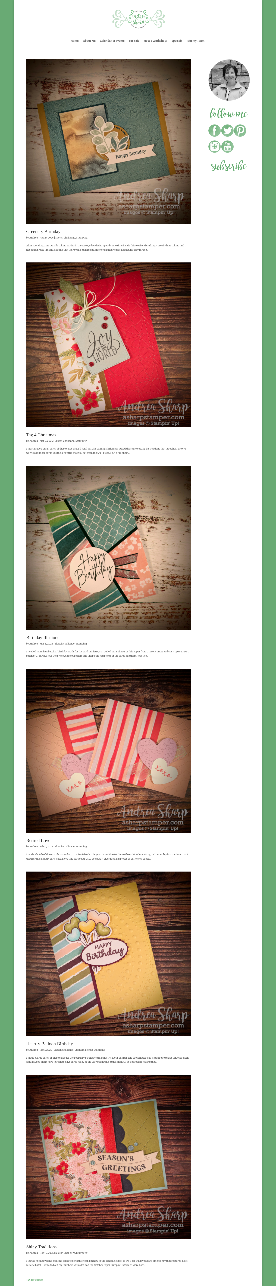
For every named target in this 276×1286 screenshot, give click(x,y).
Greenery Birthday (43, 231)
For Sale (134, 41)
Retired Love (38, 840)
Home (75, 41)
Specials (176, 41)
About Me (89, 41)
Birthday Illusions (42, 637)
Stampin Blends (84, 1049)
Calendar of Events (112, 41)
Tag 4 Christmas (41, 434)
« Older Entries (34, 1279)
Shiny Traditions (41, 1246)
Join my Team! (196, 41)
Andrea (33, 237)
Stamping (81, 237)
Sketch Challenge (65, 237)
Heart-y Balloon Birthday (49, 1043)
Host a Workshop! (155, 41)
